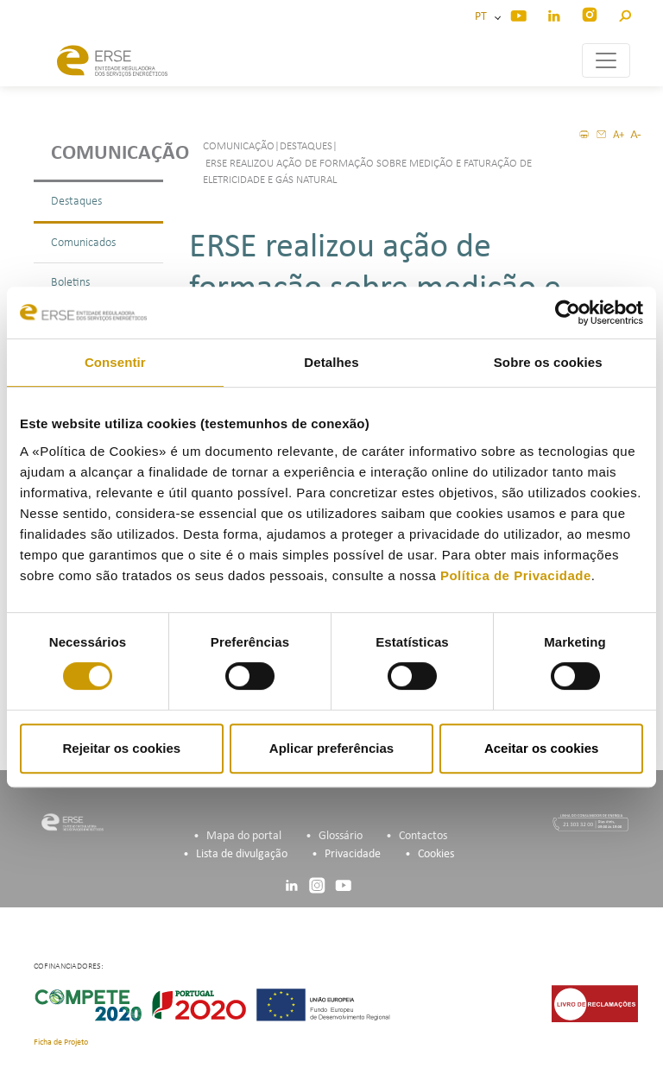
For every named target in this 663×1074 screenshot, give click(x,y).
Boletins (70, 282)
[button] (625, 13)
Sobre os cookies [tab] (548, 362)
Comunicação (107, 153)
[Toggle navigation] (606, 60)
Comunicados (83, 243)
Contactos (423, 836)
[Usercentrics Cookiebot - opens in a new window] (567, 312)
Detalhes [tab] (331, 362)
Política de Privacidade (515, 575)
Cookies (436, 854)
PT (483, 16)
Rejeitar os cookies (121, 748)
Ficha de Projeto (61, 1042)
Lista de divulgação (241, 854)
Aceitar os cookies (541, 748)
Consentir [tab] (115, 362)
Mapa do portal (243, 836)
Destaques (76, 201)
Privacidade (353, 854)
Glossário (341, 836)
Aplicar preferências (331, 748)
